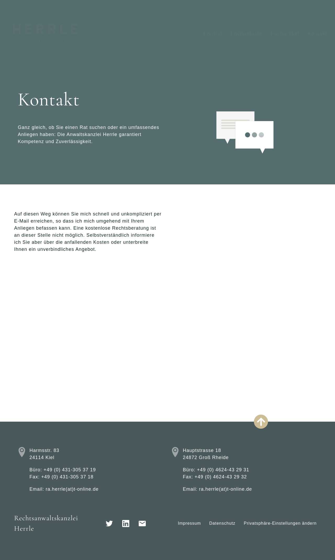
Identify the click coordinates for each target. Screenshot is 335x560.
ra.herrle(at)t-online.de (72, 489)
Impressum (189, 523)
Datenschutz (222, 523)
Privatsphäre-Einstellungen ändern (280, 523)
